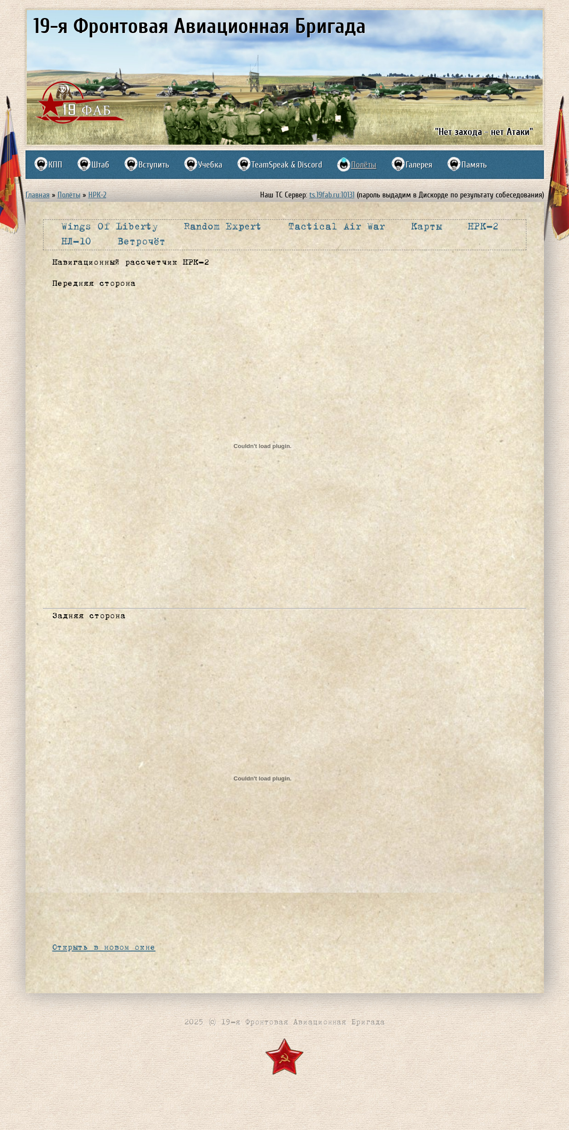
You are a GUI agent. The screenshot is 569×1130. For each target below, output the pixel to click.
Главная (37, 194)
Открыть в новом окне (104, 947)
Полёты (364, 165)
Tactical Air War (336, 227)
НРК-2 (97, 194)
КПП (55, 165)
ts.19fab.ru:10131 (332, 194)
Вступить (153, 165)
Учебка (210, 165)
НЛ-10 (76, 242)
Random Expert (223, 227)
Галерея (419, 165)
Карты (426, 227)
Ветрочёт (141, 242)
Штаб (100, 165)
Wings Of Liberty (110, 227)
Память (474, 165)
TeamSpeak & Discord (286, 165)
